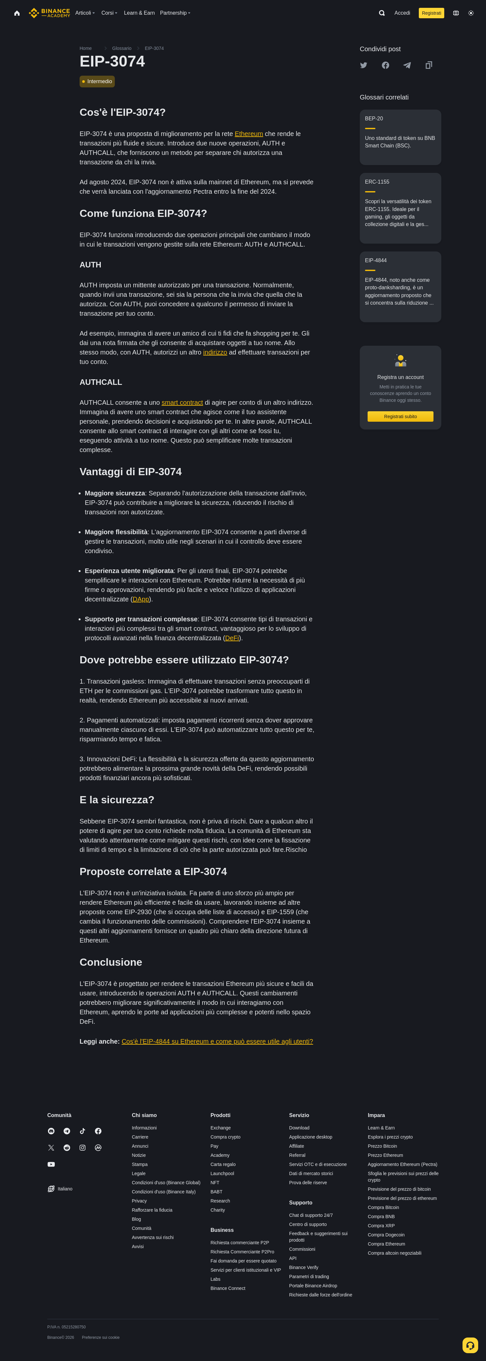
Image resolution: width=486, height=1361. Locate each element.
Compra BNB (381, 1216)
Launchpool (222, 1173)
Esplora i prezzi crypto (390, 1137)
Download (299, 1127)
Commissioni (302, 1249)
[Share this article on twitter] (364, 65)
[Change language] (456, 13)
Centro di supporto (308, 1224)
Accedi (402, 13)
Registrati (431, 13)
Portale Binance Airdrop (313, 1285)
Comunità (141, 1228)
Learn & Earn (381, 1127)
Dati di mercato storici (311, 1173)
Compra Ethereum (386, 1244)
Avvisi (138, 1246)
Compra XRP (381, 1225)
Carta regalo (222, 1164)
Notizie (139, 1155)
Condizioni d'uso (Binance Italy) (164, 1191)
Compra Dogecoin (386, 1234)
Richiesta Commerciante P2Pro (242, 1251)
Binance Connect (227, 1288)
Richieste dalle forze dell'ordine (320, 1294)
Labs (215, 1279)
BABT (216, 1191)
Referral (297, 1155)
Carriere (140, 1137)
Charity (217, 1210)
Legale (138, 1173)
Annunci (140, 1146)
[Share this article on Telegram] (407, 65)
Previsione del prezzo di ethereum (402, 1198)
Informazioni (144, 1127)
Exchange (220, 1127)
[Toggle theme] (471, 13)
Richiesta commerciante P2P (239, 1242)
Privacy (139, 1200)
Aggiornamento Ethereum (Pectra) (402, 1164)
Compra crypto (225, 1137)
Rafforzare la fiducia (152, 1210)
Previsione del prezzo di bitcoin (399, 1189)
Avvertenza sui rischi (153, 1237)
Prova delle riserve (308, 1182)
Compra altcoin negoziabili (394, 1253)
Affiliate (296, 1146)
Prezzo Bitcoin (382, 1146)
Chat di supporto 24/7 (311, 1215)
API (293, 1258)
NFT (214, 1182)
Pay (214, 1146)
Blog (136, 1219)
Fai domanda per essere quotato (243, 1260)
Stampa (139, 1164)
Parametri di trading (309, 1276)
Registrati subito (400, 416)
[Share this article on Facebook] (385, 65)
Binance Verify (304, 1267)
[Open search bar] (380, 13)
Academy (219, 1155)
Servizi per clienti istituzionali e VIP (245, 1270)
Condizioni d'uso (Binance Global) (166, 1182)
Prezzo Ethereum (385, 1155)
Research (220, 1200)
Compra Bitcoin (383, 1207)
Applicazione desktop (310, 1137)
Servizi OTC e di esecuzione (318, 1164)
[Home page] (49, 13)
